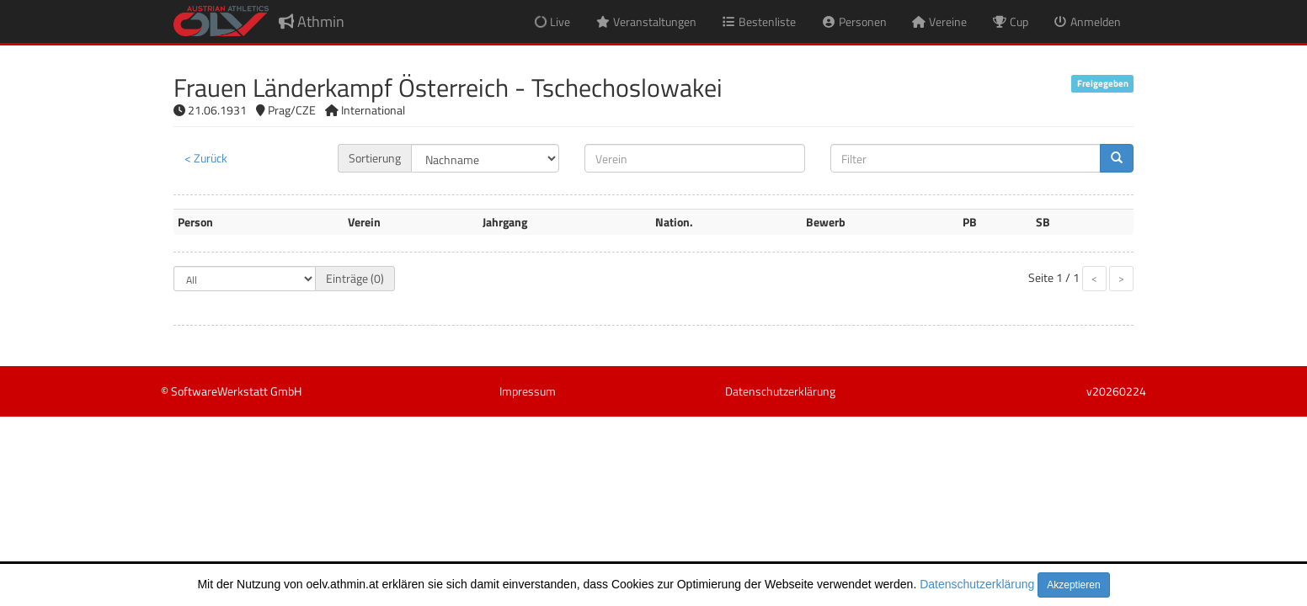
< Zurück (205, 158)
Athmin (311, 21)
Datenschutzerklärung (977, 584)
